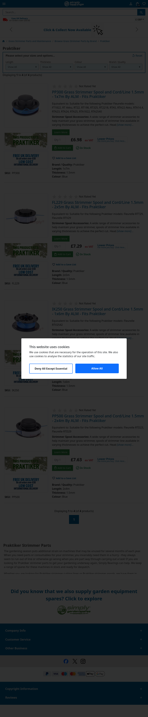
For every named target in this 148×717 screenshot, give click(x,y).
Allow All (97, 368)
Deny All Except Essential (51, 368)
